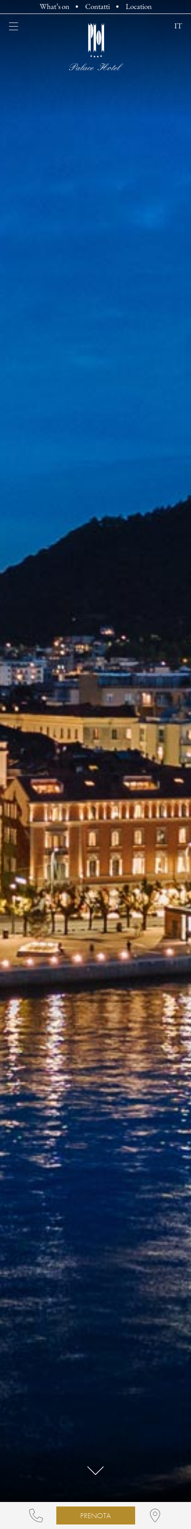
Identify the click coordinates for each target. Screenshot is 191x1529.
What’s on (54, 7)
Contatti (97, 7)
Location (139, 7)
